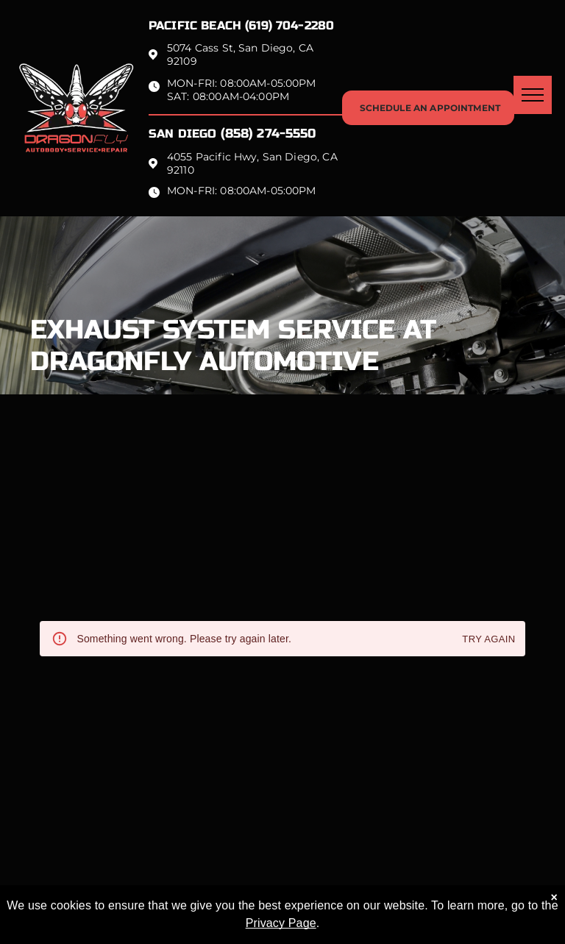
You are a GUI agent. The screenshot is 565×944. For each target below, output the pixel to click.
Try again (488, 639)
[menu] (533, 95)
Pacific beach (195, 25)
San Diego (182, 134)
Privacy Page (281, 923)
